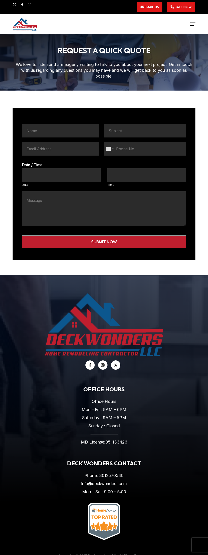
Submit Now (104, 242)
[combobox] (109, 148)
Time (110, 184)
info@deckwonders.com (104, 483)
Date (25, 184)
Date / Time (32, 165)
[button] (192, 24)
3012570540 (111, 475)
